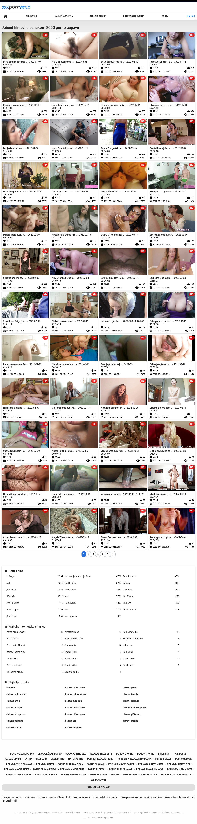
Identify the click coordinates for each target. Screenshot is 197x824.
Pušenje (34, 576)
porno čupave (163, 759)
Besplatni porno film (151, 638)
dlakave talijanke (73, 727)
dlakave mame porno (75, 707)
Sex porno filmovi (34, 672)
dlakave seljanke (14, 721)
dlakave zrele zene (100, 753)
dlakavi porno (145, 753)
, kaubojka (34, 589)
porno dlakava (45, 764)
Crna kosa (34, 616)
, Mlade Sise (93, 603)
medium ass (93, 616)
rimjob (115, 774)
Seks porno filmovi (93, 638)
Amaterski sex (93, 632)
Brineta (151, 583)
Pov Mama (151, 596)
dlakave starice (130, 721)
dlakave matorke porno (134, 707)
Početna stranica (6, 16)
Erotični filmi (93, 652)
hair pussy (179, 753)
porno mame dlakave (179, 769)
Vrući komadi (151, 609)
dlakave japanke (131, 701)
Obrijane (151, 603)
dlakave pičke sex (132, 714)
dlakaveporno (124, 753)
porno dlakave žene (72, 769)
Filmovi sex (34, 658)
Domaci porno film (34, 652)
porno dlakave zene (44, 769)
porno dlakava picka (70, 764)
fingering (164, 753)
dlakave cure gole (73, 701)
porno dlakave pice (178, 764)
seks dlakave (149, 774)
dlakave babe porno (16, 694)
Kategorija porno (133, 16)
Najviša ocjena (64, 16)
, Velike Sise (93, 583)
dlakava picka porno (75, 687)
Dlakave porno (93, 672)
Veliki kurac (93, 589)
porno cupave (183, 759)
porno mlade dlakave (18, 774)
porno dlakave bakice (121, 764)
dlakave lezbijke (14, 707)
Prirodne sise (151, 576)
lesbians (41, 759)
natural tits (75, 759)
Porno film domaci (34, 632)
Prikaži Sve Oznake (98, 787)
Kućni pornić (93, 658)
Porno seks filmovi (34, 645)
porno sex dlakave (46, 774)
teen (93, 596)
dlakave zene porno (22, 753)
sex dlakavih (98, 780)
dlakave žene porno (50, 753)
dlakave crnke (13, 701)
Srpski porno (151, 665)
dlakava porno (130, 687)
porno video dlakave (73, 774)
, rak (34, 583)
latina (28, 759)
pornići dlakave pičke (100, 759)
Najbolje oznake (19, 682)
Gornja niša (16, 570)
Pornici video (93, 665)
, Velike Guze (34, 603)
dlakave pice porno (15, 714)
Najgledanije (98, 16)
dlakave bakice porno (75, 694)
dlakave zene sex (75, 753)
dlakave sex (70, 721)
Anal (93, 609)
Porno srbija (34, 638)
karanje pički (13, 759)
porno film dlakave (120, 769)
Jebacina (151, 645)
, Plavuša (34, 596)
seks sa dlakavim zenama (176, 774)
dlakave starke (13, 727)
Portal (166, 16)
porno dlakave (96, 764)
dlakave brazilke (131, 694)
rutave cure (130, 774)
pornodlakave (98, 774)
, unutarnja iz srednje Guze (93, 576)
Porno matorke (151, 632)
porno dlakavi (96, 769)
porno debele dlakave (19, 764)
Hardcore (151, 589)
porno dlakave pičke (16, 769)
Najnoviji (31, 16)
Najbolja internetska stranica (27, 626)
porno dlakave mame (150, 764)
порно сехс (151, 658)
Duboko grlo (34, 609)
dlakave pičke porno (75, 714)
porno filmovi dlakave (149, 769)
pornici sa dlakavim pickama (134, 759)
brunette (10, 687)
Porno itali (151, 652)
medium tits (57, 759)
